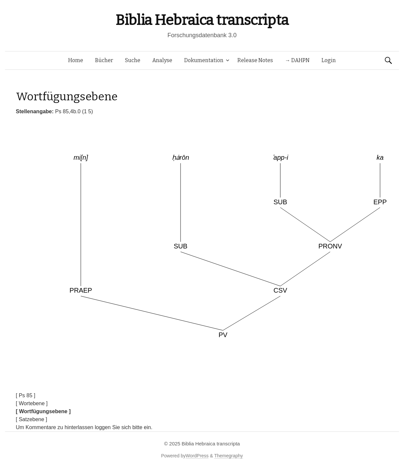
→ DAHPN (297, 60)
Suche (132, 60)
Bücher (104, 60)
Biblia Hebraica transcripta (201, 20)
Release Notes (255, 60)
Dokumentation (203, 60)
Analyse (162, 60)
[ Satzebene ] (31, 419)
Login (329, 60)
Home (75, 60)
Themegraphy (228, 455)
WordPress (197, 455)
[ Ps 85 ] (26, 395)
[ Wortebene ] (32, 403)
